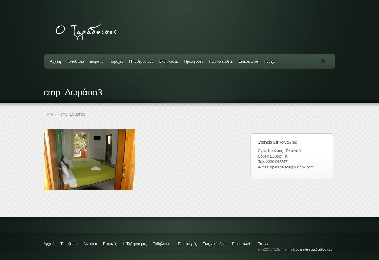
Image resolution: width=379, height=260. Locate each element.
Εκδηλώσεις (169, 61)
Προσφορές (193, 61)
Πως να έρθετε (221, 61)
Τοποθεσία (75, 61)
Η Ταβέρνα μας (141, 61)
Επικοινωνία (248, 61)
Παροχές (116, 61)
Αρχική (55, 61)
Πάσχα (269, 61)
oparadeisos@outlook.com (315, 249)
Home (48, 114)
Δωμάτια (97, 61)
